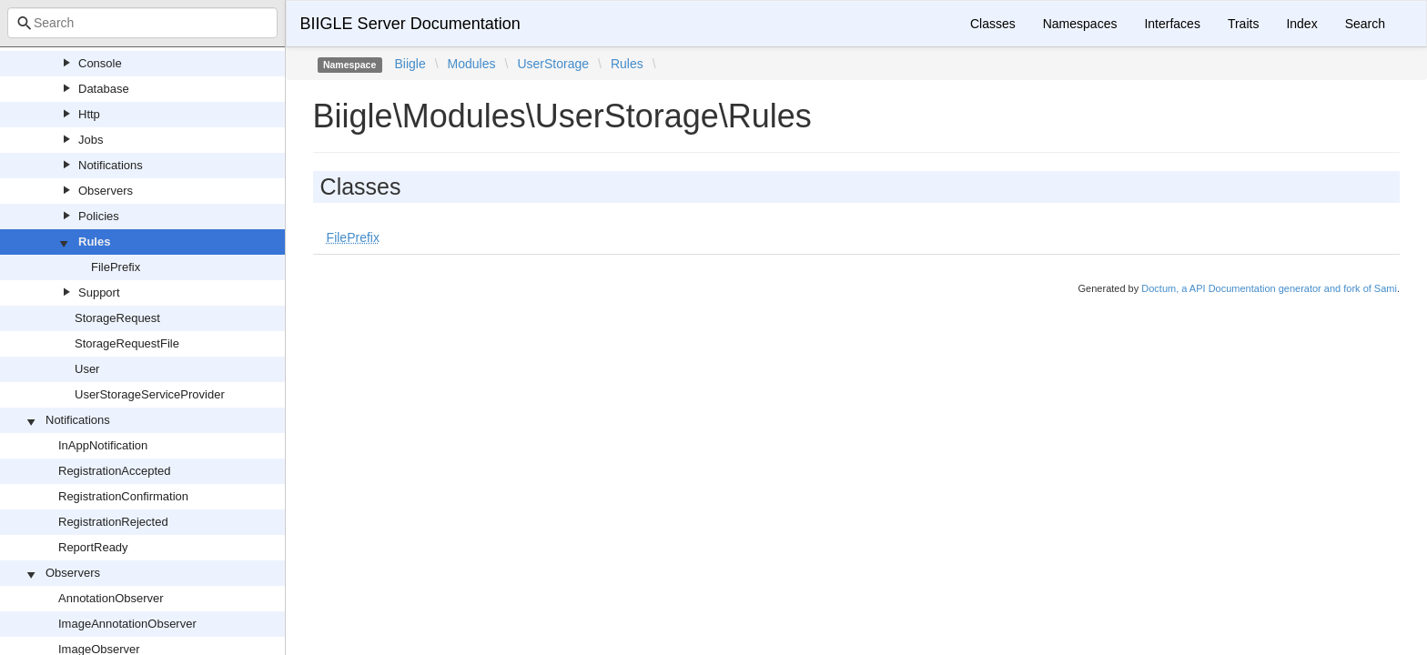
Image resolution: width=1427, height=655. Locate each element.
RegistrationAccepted (114, 471)
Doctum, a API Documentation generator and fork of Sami (1269, 288)
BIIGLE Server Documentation (410, 24)
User (87, 369)
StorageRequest (117, 318)
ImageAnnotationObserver (127, 623)
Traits (1243, 23)
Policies (98, 216)
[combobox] (142, 22)
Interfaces (1171, 23)
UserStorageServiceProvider (150, 394)
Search (1365, 23)
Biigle (409, 63)
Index (1301, 23)
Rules (94, 241)
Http (89, 114)
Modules (472, 63)
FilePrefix (115, 267)
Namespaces (1080, 23)
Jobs (90, 139)
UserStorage (553, 63)
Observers (105, 190)
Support (99, 292)
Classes (993, 23)
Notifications (110, 165)
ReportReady (93, 547)
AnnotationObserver (111, 598)
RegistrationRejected (113, 522)
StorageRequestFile (127, 343)
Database (103, 89)
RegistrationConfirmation (123, 496)
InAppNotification (102, 445)
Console (100, 63)
